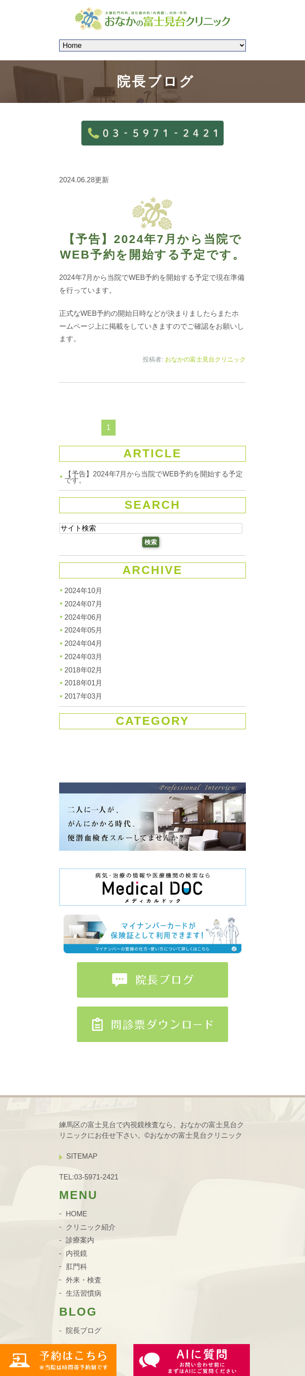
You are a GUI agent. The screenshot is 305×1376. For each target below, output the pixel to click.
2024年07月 (83, 604)
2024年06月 (83, 617)
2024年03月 (83, 656)
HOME (76, 1214)
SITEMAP (81, 1156)
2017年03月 (83, 696)
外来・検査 (83, 1280)
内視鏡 (76, 1253)
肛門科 (76, 1266)
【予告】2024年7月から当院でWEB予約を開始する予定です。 (153, 477)
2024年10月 (83, 590)
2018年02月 (83, 669)
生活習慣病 (83, 1293)
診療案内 (80, 1240)
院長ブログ (83, 1330)
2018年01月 (83, 683)
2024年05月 (83, 630)
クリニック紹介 (91, 1227)
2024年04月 (83, 643)
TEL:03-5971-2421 (88, 1176)
